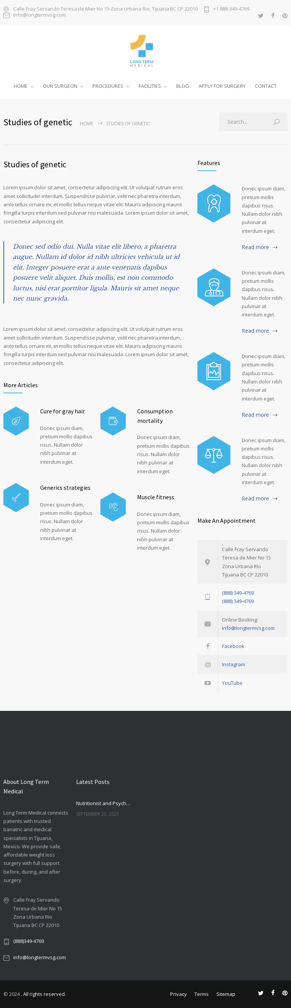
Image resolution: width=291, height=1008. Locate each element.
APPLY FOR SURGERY (222, 86)
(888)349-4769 (28, 941)
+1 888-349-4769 (231, 9)
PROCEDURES (108, 86)
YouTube (232, 682)
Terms (201, 994)
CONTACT (266, 86)
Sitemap (225, 994)
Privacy (178, 994)
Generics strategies (65, 487)
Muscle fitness (155, 497)
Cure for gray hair (62, 411)
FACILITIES (150, 86)
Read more (255, 247)
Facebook (233, 646)
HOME (21, 86)
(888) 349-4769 (238, 592)
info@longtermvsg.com (39, 15)
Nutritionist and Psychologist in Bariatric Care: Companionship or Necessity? (104, 803)
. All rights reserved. (43, 994)
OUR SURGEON (60, 86)
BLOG (182, 86)
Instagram (233, 664)
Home (86, 123)
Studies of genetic (34, 164)
